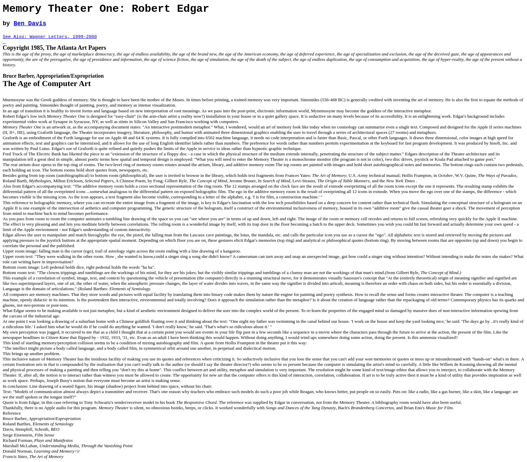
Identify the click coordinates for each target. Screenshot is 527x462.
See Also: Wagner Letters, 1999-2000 (50, 36)
